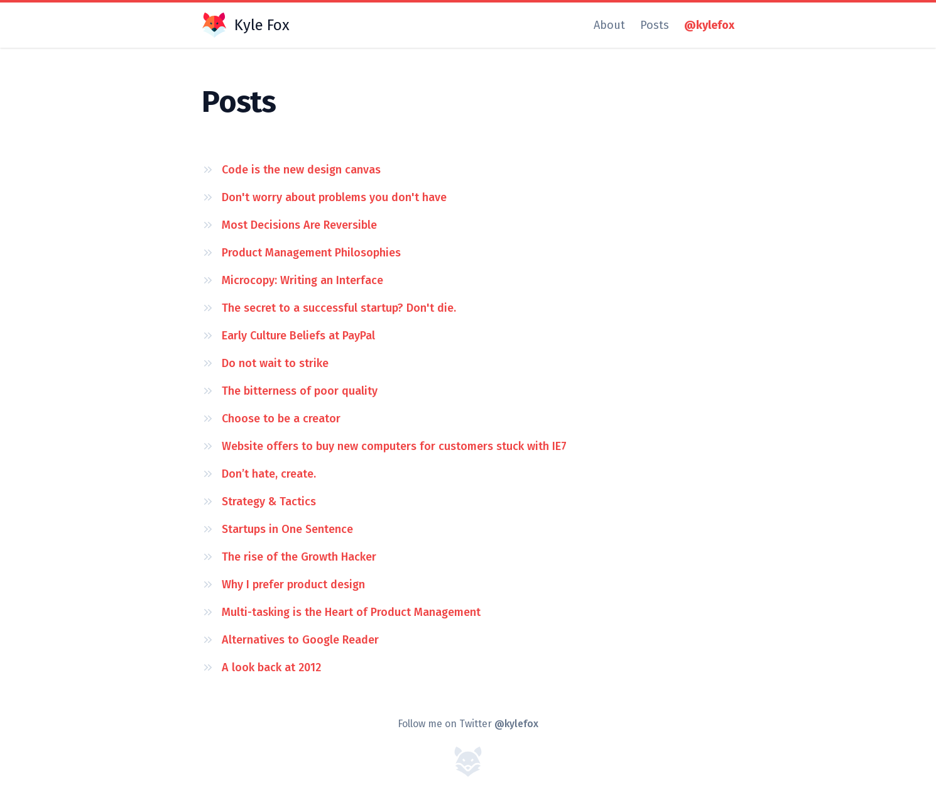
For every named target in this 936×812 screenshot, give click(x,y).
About (609, 25)
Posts (654, 25)
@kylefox (709, 25)
